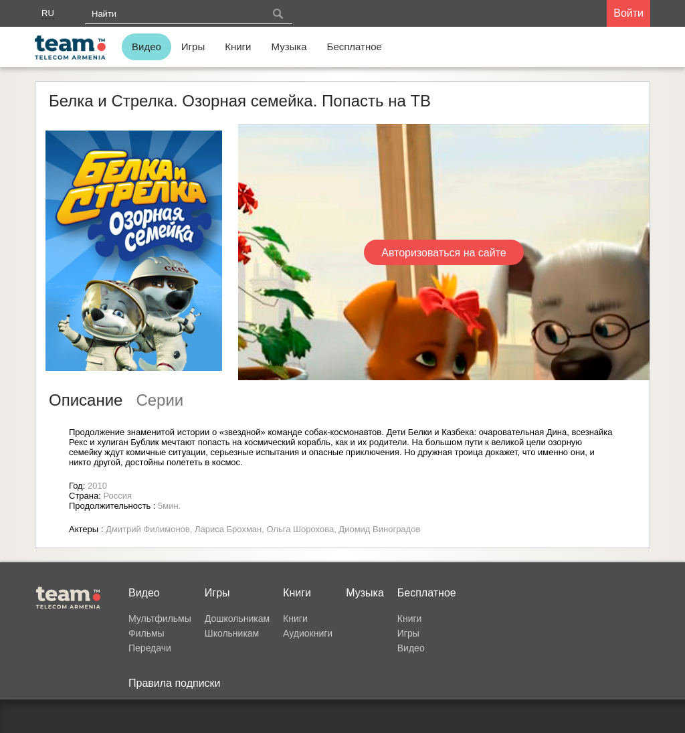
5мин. (169, 506)
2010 (97, 486)
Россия (117, 496)
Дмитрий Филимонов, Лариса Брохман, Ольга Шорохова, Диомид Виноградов (263, 529)
